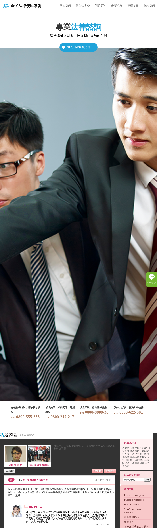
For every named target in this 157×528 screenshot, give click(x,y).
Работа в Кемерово (134, 495)
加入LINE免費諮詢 (78, 47)
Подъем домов (131, 504)
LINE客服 (151, 282)
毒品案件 (129, 522)
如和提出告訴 (131, 517)
